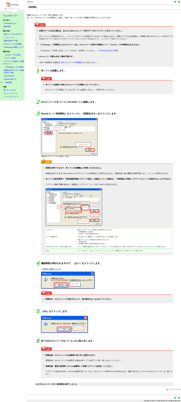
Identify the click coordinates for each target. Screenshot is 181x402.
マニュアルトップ (10, 16)
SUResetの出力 (9, 76)
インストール (9, 37)
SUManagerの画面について (14, 47)
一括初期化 (8, 82)
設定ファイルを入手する (13, 34)
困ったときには (10, 90)
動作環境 (7, 27)
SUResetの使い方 (10, 79)
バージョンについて (11, 97)
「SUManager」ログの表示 (14, 67)
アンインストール (10, 93)
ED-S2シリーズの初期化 (13, 44)
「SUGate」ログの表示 (12, 55)
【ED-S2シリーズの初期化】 (72, 62)
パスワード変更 (10, 58)
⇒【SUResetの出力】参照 (107, 50)
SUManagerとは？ (10, 23)
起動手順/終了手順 (11, 41)
